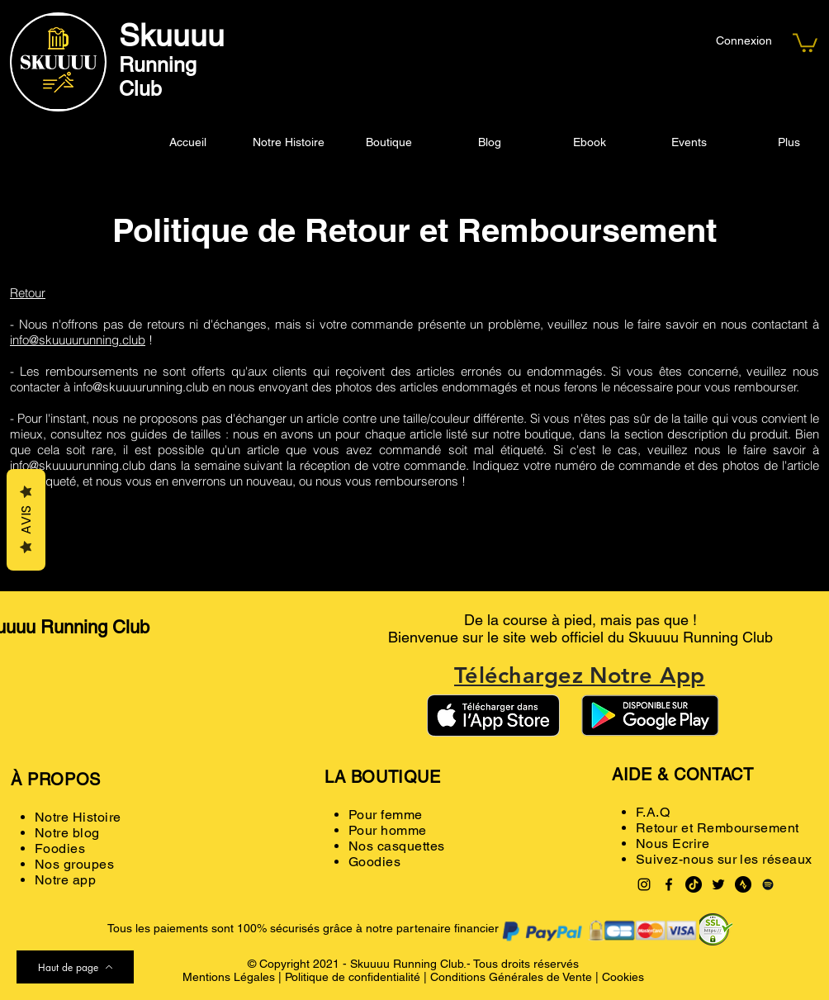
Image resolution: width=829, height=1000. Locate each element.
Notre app (65, 880)
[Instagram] (644, 884)
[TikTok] (693, 884)
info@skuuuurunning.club (77, 340)
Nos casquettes (396, 846)
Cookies (623, 976)
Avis (26, 520)
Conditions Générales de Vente (511, 976)
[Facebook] (669, 884)
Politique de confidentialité (352, 976)
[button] (805, 41)
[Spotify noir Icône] (768, 884)
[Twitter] (718, 884)
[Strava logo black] (743, 884)
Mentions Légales (228, 976)
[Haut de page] (75, 966)
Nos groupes (74, 864)
